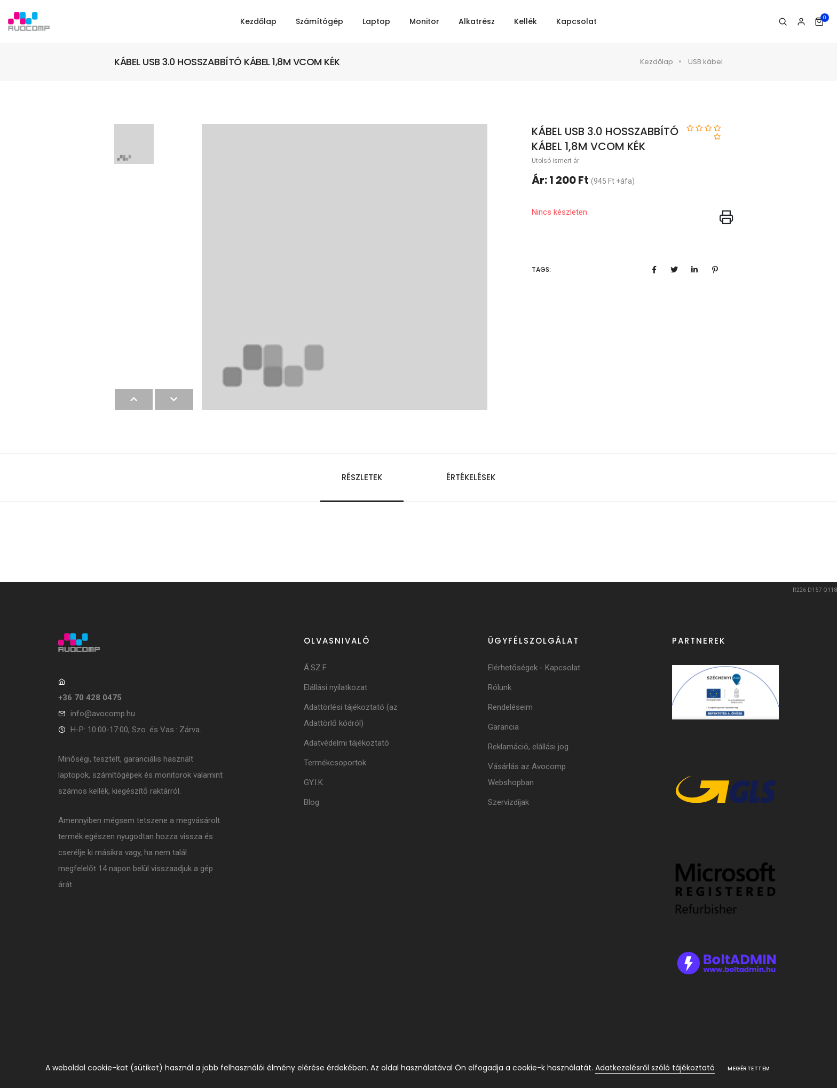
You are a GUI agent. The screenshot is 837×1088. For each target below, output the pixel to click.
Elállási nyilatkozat (335, 687)
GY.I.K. (314, 782)
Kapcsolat (576, 21)
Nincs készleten (559, 212)
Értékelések (470, 477)
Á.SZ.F (315, 667)
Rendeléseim (510, 707)
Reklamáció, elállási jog (528, 747)
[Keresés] (782, 22)
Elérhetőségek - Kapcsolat (534, 667)
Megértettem (749, 1068)
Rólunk (499, 687)
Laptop (376, 21)
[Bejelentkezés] (801, 22)
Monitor (424, 21)
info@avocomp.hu (102, 713)
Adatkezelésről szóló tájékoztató (655, 1067)
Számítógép (319, 21)
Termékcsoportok (335, 763)
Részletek (362, 477)
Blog (311, 802)
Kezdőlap (258, 21)
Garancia (503, 727)
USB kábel (705, 62)
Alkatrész (477, 21)
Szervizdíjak (508, 802)
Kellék (525, 21)
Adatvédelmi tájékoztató (346, 743)
